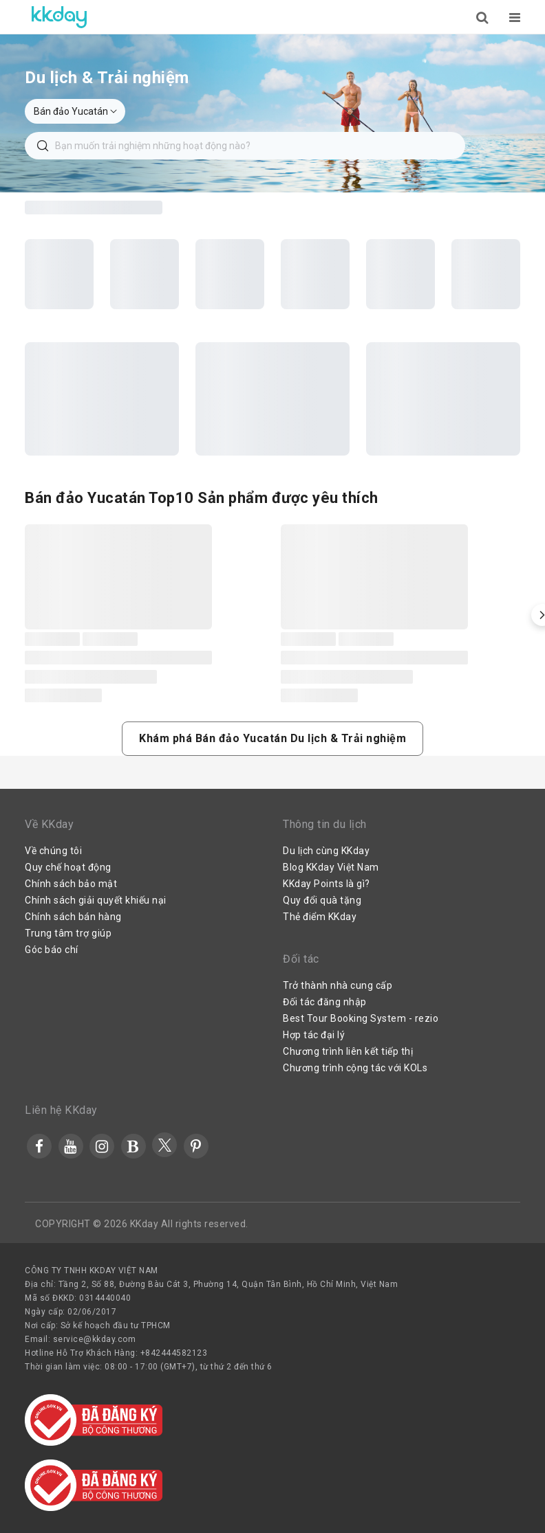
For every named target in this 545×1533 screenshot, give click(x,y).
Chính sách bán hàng (73, 916)
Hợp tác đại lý (314, 1034)
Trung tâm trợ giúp (68, 933)
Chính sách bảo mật (71, 883)
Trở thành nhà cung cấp (337, 985)
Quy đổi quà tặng (322, 900)
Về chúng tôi (53, 850)
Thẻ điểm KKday (319, 916)
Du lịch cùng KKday (326, 850)
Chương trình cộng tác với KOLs (355, 1067)
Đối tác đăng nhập (325, 1001)
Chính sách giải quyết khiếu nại (96, 900)
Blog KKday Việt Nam (331, 867)
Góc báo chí (51, 949)
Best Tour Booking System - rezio (360, 1018)
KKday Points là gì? (326, 883)
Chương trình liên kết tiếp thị (348, 1051)
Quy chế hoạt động (68, 867)
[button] (272, 738)
